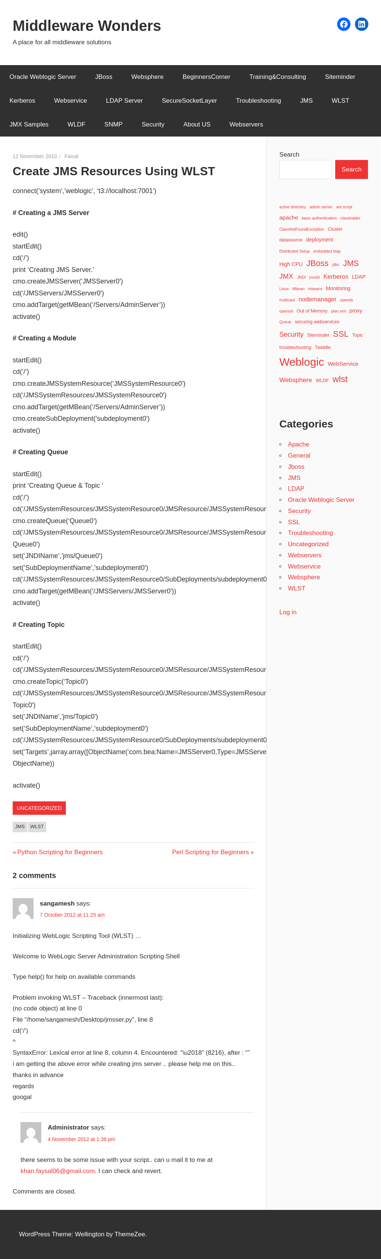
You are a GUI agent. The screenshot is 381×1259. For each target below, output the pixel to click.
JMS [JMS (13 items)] (351, 263)
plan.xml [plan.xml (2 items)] (338, 311)
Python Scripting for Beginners (60, 852)
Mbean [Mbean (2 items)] (298, 288)
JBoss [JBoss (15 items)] (317, 263)
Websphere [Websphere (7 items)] (295, 380)
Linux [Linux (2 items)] (284, 288)
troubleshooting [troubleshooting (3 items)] (295, 347)
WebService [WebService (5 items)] (343, 364)
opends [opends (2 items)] (346, 300)
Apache (299, 444)
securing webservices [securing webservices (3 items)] (317, 321)
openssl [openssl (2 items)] (286, 311)
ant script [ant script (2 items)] (344, 207)
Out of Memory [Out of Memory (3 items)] (312, 311)
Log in (288, 612)
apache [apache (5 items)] (288, 217)
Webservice (70, 100)
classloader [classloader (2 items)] (350, 218)
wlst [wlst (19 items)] (340, 379)
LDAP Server (124, 100)
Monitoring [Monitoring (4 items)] (338, 288)
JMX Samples (29, 124)
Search (289, 154)
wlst (37, 826)
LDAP (296, 488)
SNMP (114, 124)
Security (153, 124)
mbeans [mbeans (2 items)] (315, 288)
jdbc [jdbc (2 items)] (336, 264)
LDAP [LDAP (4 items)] (359, 277)
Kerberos (22, 100)
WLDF (76, 124)
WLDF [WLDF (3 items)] (322, 380)
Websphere (147, 76)
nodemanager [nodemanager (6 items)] (318, 299)
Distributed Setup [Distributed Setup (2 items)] (294, 251)
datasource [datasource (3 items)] (290, 240)
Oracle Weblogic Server (43, 76)
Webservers (246, 124)
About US (197, 124)
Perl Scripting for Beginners (210, 852)
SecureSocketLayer (189, 100)
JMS (306, 100)
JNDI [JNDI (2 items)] (301, 277)
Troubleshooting (258, 100)
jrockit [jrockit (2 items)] (315, 277)
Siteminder (340, 76)
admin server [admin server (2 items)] (321, 207)
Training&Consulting (277, 76)
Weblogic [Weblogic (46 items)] (301, 362)
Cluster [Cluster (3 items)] (335, 229)
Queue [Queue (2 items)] (285, 322)
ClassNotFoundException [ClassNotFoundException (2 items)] (301, 229)
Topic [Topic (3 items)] (357, 335)
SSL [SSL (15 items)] (341, 334)
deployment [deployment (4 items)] (319, 240)
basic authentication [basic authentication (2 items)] (319, 218)
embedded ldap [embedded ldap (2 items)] (326, 251)
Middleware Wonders (87, 25)
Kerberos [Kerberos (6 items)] (335, 276)
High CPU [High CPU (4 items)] (291, 264)
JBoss (103, 76)
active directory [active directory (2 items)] (292, 207)
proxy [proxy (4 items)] (355, 311)
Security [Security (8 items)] (291, 334)
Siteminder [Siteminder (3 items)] (318, 335)
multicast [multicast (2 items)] (287, 300)
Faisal (71, 156)
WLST (340, 100)
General (299, 455)
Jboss (296, 466)
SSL (294, 522)
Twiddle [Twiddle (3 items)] (323, 347)
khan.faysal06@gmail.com (57, 1171)
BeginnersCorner (207, 76)
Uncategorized (39, 808)
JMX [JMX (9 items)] (286, 276)
